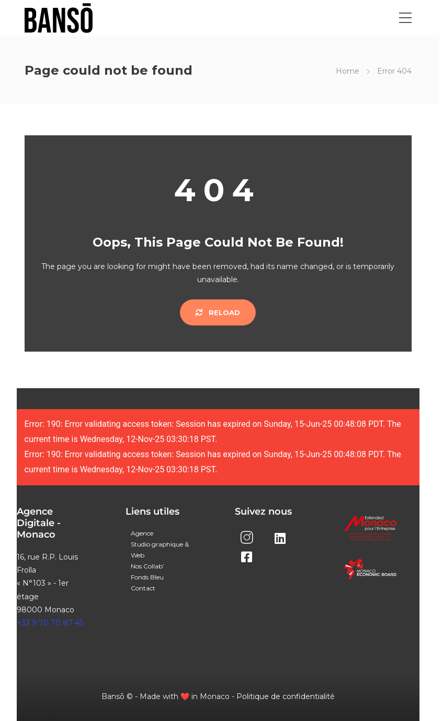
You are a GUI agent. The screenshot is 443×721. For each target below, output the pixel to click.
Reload (218, 312)
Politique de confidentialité (285, 696)
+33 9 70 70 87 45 (50, 622)
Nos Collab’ (147, 566)
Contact (143, 588)
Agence (142, 533)
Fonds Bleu (147, 577)
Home (347, 71)
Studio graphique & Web (160, 549)
